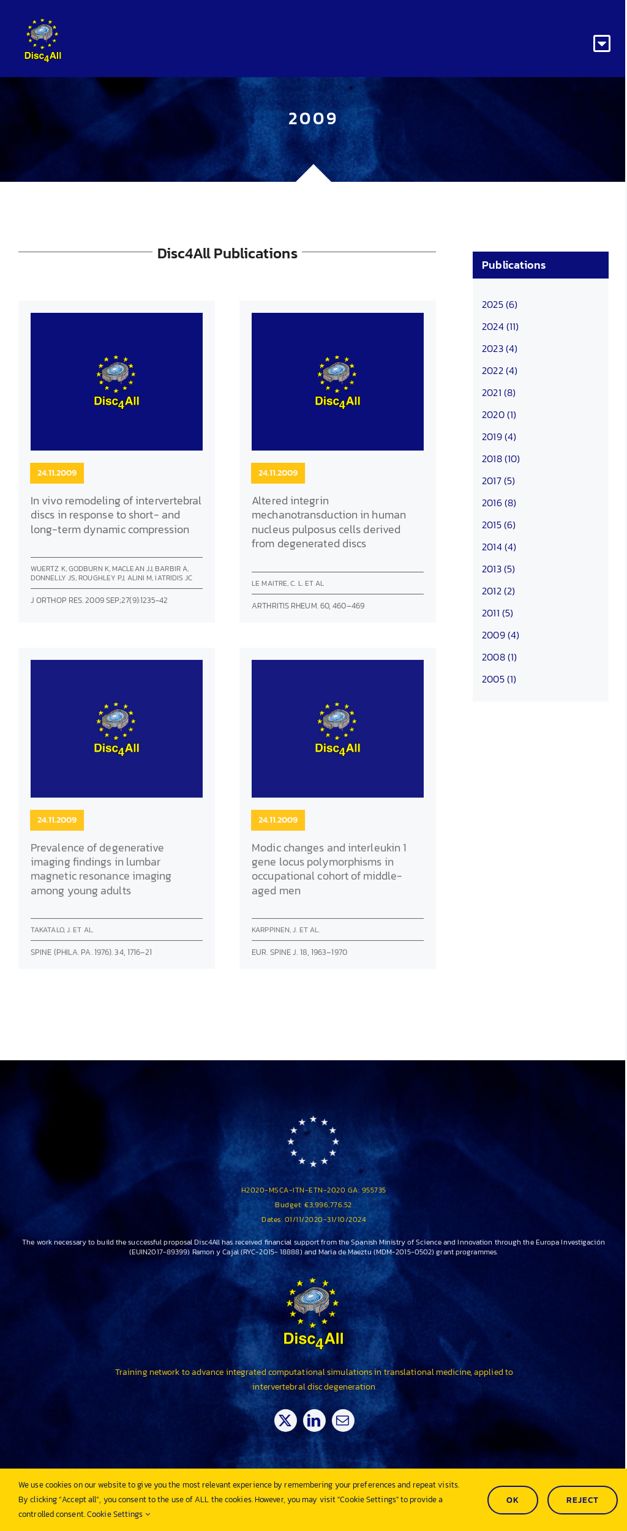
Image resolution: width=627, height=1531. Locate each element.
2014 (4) (499, 546)
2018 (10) (501, 458)
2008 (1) (499, 656)
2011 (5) (497, 612)
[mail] (350, 1420)
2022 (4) (499, 370)
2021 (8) (499, 392)
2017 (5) (498, 480)
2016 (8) (499, 502)
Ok (512, 1500)
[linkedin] (321, 1420)
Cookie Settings (118, 1514)
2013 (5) (498, 568)
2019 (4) (499, 436)
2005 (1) (499, 679)
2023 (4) (499, 348)
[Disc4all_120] (42, 23)
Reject (582, 1500)
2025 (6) (499, 304)
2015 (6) (499, 524)
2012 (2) (498, 590)
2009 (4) (500, 634)
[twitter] (292, 1420)
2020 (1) (499, 414)
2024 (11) (500, 326)
